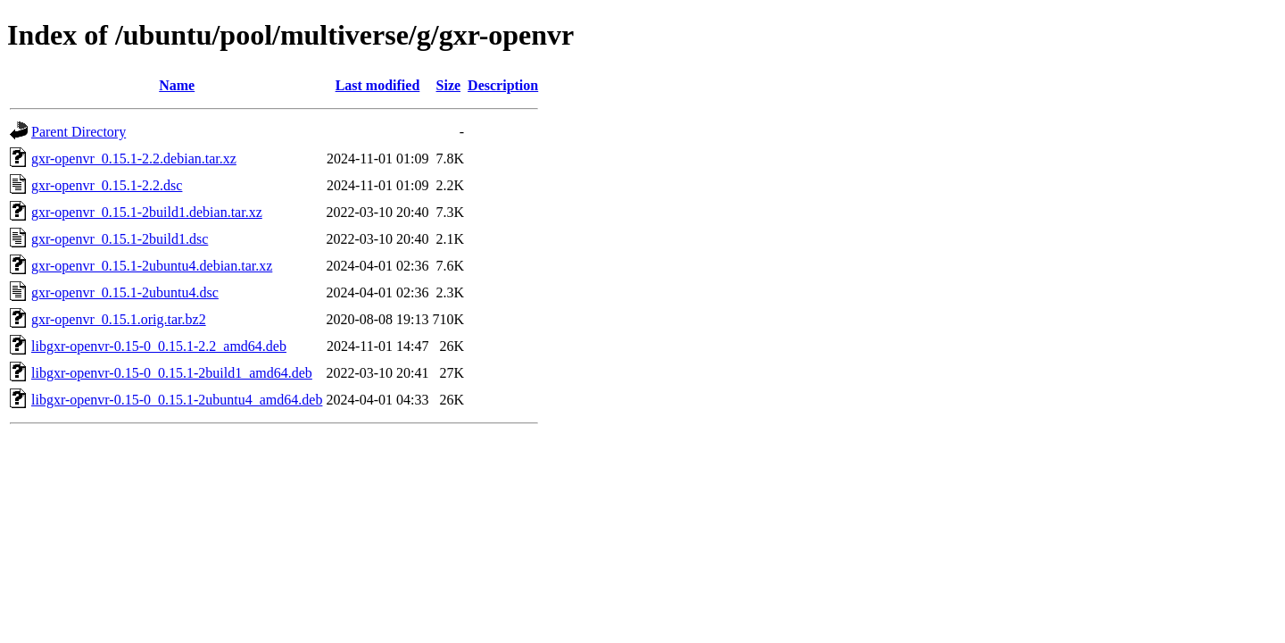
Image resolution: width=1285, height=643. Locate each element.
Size (448, 85)
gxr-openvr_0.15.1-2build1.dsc (119, 238)
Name (177, 85)
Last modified (378, 85)
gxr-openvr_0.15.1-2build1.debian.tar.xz (146, 212)
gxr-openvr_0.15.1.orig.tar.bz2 (118, 319)
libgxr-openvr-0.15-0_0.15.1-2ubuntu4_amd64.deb (176, 399)
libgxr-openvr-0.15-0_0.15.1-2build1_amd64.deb (171, 372)
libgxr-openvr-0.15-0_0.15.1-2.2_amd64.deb (158, 346)
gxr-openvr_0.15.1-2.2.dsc (106, 185)
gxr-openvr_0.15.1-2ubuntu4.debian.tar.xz (151, 265)
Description (503, 85)
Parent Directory (78, 131)
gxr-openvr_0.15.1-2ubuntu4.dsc (125, 292)
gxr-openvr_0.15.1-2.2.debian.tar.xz (133, 158)
